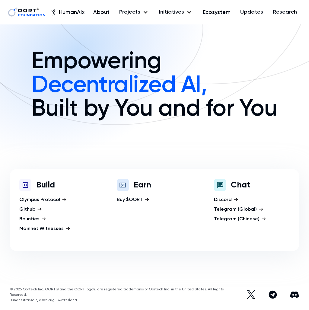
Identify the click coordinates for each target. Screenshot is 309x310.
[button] (134, 12)
